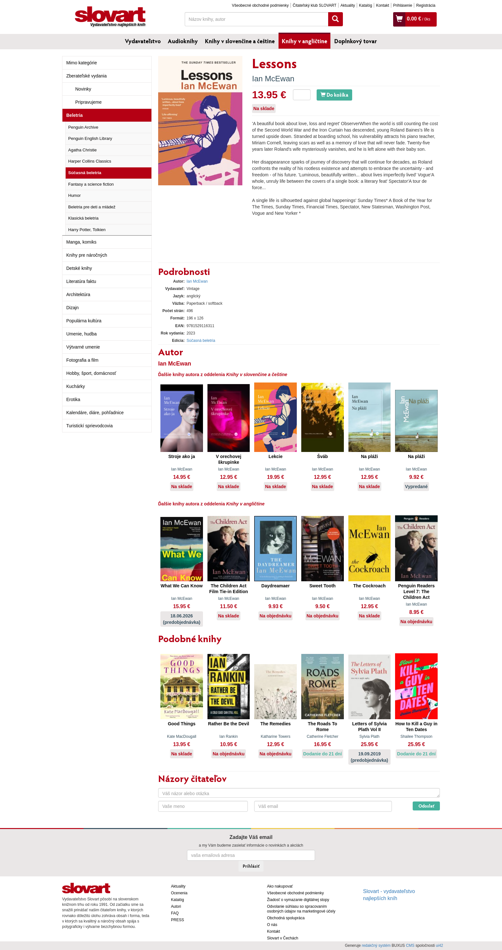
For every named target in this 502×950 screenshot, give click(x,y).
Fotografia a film (82, 360)
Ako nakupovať (280, 886)
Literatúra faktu (81, 281)
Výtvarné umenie (83, 347)
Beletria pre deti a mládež (91, 207)
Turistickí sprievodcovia (89, 425)
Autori (176, 906)
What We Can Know (182, 585)
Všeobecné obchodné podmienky (260, 5)
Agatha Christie (82, 150)
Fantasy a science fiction (91, 184)
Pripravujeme (88, 102)
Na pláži (369, 456)
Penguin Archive (83, 127)
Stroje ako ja (181, 456)
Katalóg (365, 5)
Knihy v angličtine (304, 41)
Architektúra (78, 294)
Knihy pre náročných (86, 255)
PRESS (177, 920)
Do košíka (334, 94)
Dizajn (72, 307)
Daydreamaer (275, 585)
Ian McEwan (273, 78)
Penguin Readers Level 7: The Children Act (416, 591)
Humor (74, 195)
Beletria (74, 115)
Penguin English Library (90, 138)
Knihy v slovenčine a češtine (240, 41)
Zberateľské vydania (86, 75)
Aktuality (347, 5)
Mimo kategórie (81, 62)
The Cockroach (369, 585)
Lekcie (276, 456)
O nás (272, 924)
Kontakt (382, 5)
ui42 (439, 945)
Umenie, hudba (81, 333)
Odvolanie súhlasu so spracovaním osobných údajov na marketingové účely (301, 909)
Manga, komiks (81, 242)
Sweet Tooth (322, 585)
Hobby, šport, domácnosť (91, 373)
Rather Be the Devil (228, 723)
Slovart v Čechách (282, 938)
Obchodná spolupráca (285, 918)
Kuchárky (75, 386)
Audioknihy (183, 41)
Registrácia (425, 5)
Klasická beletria (83, 218)
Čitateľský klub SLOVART (314, 5)
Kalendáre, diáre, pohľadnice (95, 412)
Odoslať (426, 806)
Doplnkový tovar (355, 41)
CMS (410, 945)
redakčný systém (376, 945)
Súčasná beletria (84, 172)
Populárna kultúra (83, 320)
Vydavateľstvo (143, 41)
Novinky (83, 89)
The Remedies (275, 723)
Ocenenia (179, 893)
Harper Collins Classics (89, 161)
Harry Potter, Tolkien (87, 229)
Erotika (73, 399)
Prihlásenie (402, 5)
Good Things (181, 723)
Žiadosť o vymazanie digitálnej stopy (298, 900)
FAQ (175, 913)
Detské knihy (79, 268)
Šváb (322, 456)
